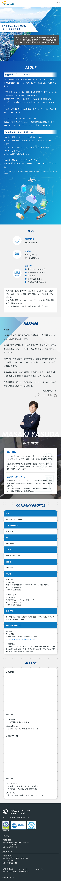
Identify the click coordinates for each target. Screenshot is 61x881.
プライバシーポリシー (24, 869)
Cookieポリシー (39, 869)
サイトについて (24, 872)
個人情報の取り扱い (8, 869)
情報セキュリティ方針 (9, 872)
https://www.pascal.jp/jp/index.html (20, 639)
